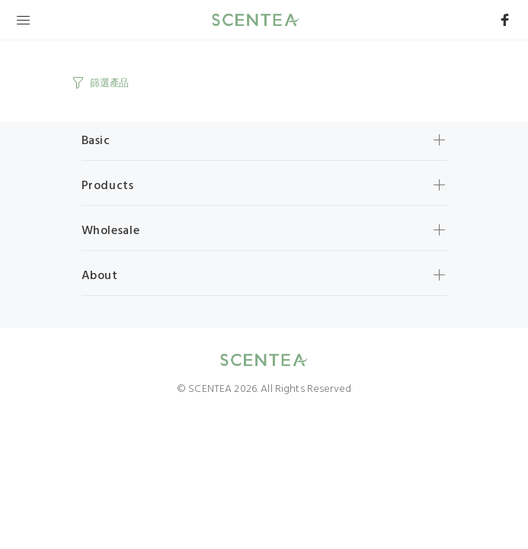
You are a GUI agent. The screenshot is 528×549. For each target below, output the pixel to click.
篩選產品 (109, 83)
